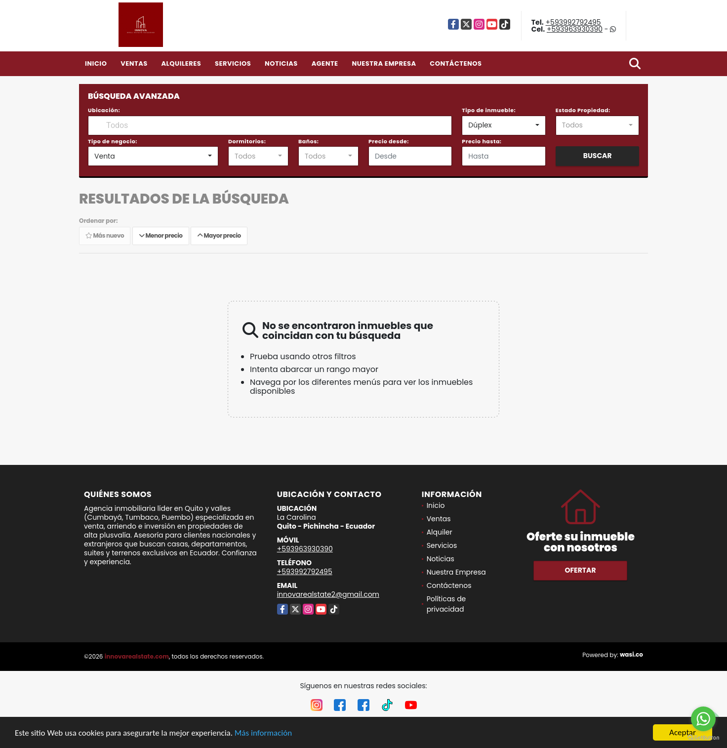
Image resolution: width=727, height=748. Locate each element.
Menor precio (161, 235)
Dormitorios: (247, 141)
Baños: (308, 141)
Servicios (233, 63)
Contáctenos (456, 63)
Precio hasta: (481, 141)
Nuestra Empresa (384, 63)
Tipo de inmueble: (489, 110)
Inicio (96, 63)
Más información (263, 733)
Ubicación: (104, 110)
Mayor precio (219, 235)
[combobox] (503, 125)
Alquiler (439, 532)
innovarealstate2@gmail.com (328, 594)
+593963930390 (575, 29)
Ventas (134, 63)
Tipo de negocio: (112, 141)
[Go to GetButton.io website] (703, 738)
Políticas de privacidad (446, 604)
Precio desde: (388, 141)
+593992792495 (573, 22)
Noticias (281, 63)
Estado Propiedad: (583, 110)
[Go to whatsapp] (703, 718)
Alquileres (181, 63)
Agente (325, 63)
